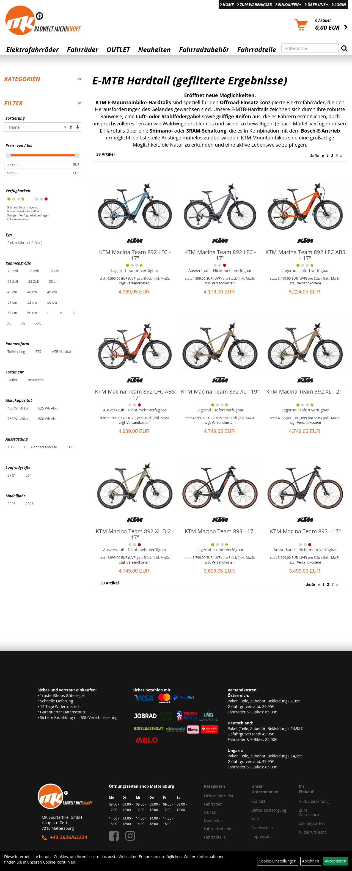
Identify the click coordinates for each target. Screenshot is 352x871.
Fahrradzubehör (204, 49)
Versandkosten (138, 283)
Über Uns (317, 4)
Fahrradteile (256, 49)
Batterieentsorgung (268, 810)
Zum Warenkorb (256, 4)
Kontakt (258, 801)
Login (340, 4)
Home (228, 4)
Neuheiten (154, 49)
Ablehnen (310, 861)
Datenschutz (262, 827)
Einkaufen (289, 4)
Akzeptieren (335, 861)
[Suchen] (344, 48)
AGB (255, 818)
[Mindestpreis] (38, 165)
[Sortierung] (35, 127)
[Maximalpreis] (38, 173)
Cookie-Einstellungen (277, 861)
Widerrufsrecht (304, 832)
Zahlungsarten (304, 823)
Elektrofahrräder (32, 49)
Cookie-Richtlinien (59, 862)
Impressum (261, 836)
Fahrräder (82, 49)
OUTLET (118, 49)
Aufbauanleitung (304, 801)
